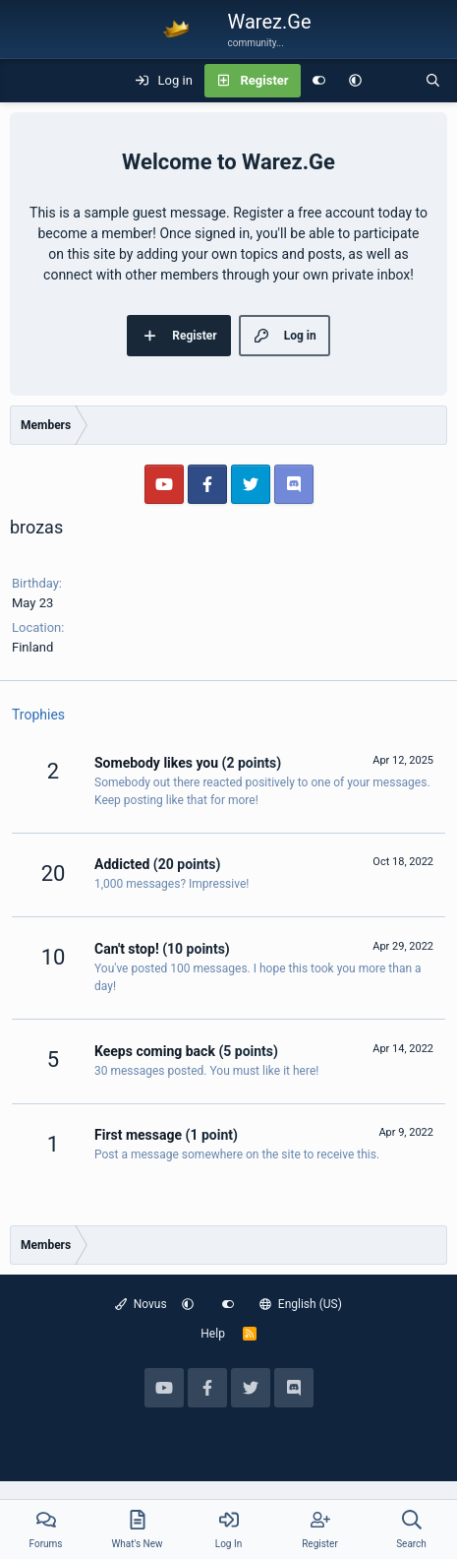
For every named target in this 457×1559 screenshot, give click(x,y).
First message (138, 1135)
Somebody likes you (156, 763)
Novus (141, 1304)
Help (212, 1334)
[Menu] (25, 80)
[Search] (433, 80)
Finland (32, 647)
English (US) (300, 1304)
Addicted (121, 864)
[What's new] (393, 80)
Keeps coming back (154, 1051)
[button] (355, 80)
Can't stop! (126, 949)
